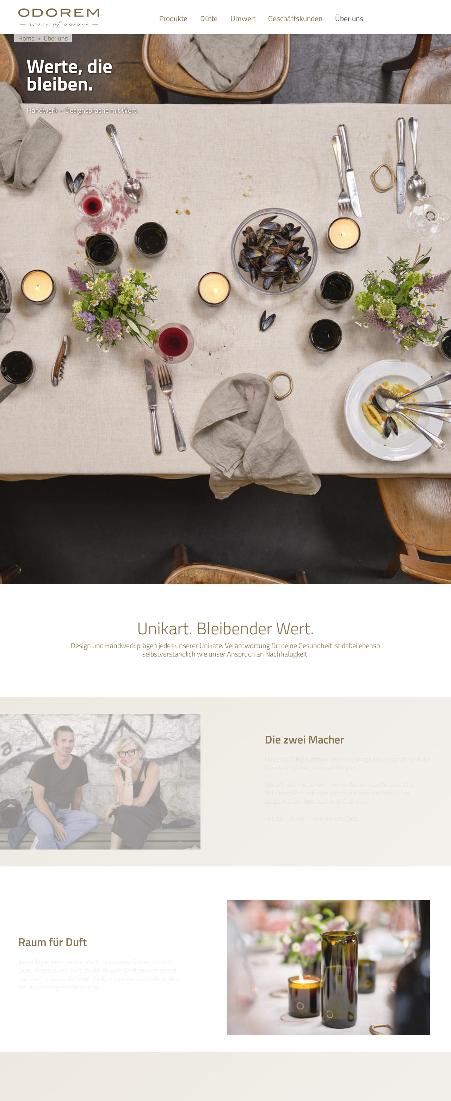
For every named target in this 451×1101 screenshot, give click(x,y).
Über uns (56, 38)
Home (26, 38)
